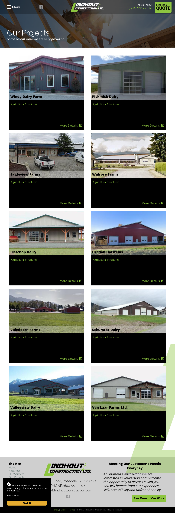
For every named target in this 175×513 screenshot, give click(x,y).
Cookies (64, 510)
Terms (71, 510)
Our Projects (16, 477)
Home (12, 467)
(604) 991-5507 (140, 8)
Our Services (16, 474)
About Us (14, 470)
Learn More (13, 495)
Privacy (56, 510)
